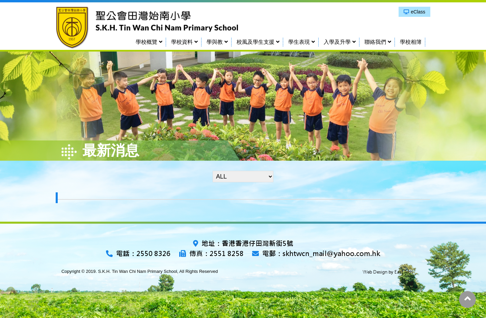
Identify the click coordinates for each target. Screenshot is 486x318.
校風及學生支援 (255, 42)
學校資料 (182, 42)
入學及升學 (337, 42)
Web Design (375, 272)
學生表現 (299, 42)
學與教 (215, 42)
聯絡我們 (375, 42)
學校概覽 (146, 42)
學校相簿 (411, 42)
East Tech (404, 272)
